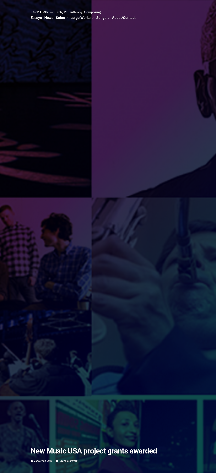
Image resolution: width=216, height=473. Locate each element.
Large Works (80, 17)
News (48, 17)
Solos (60, 17)
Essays (36, 17)
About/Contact (123, 17)
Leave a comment (69, 460)
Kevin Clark (39, 12)
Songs (101, 17)
